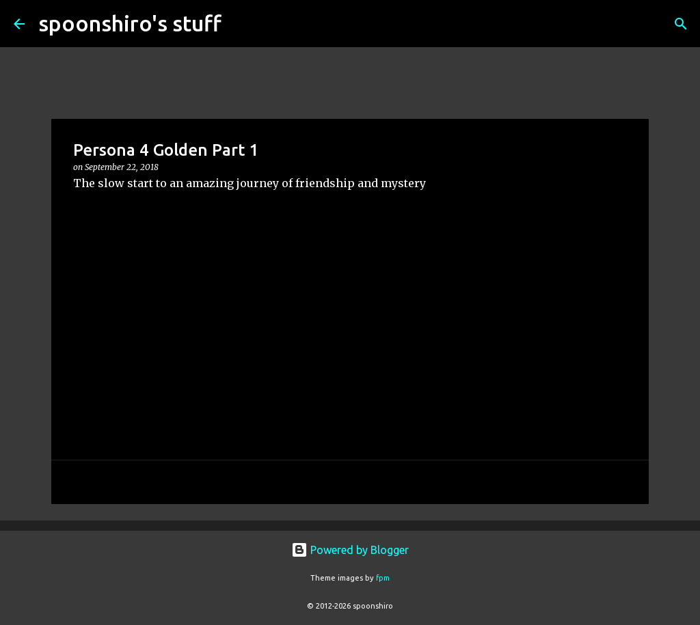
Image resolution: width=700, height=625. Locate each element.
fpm (383, 578)
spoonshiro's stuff (129, 23)
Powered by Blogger (350, 550)
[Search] (240, 24)
